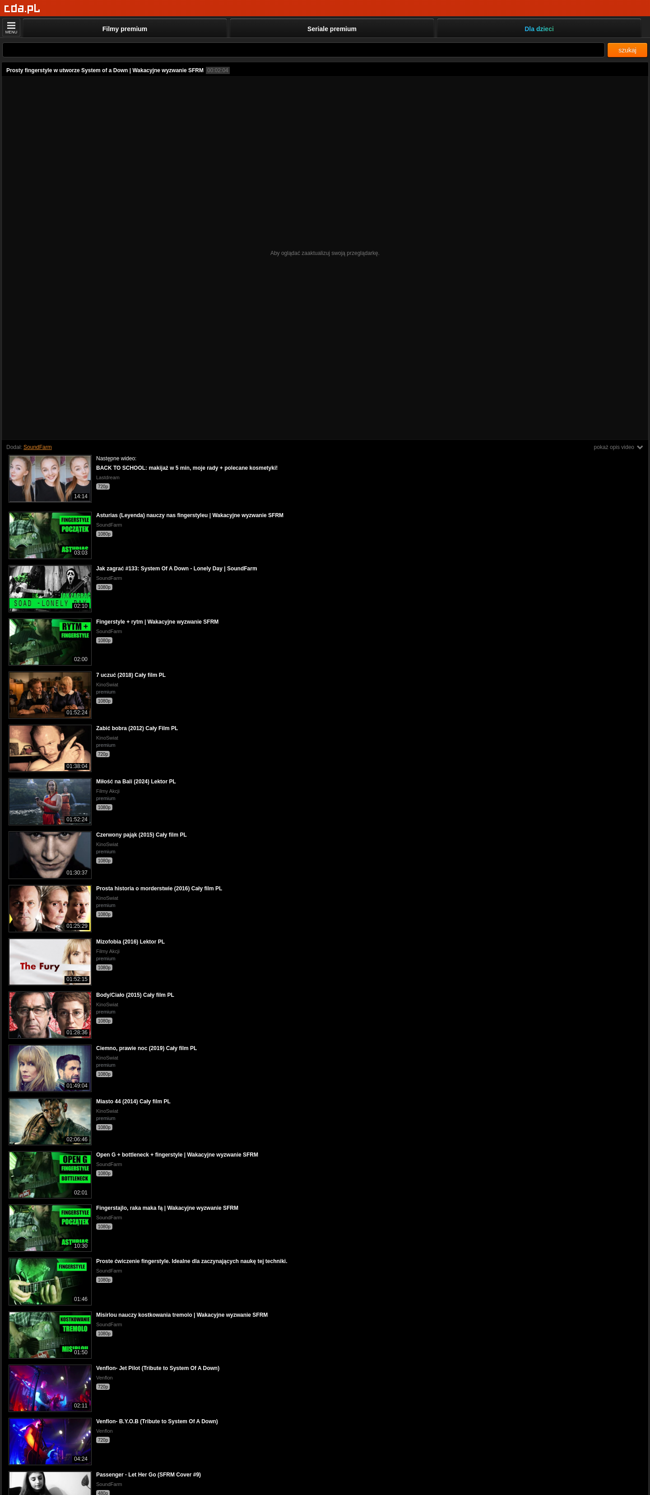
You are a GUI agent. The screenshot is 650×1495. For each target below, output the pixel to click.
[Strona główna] (22, 8)
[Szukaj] (303, 49)
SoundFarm (37, 447)
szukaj (627, 50)
